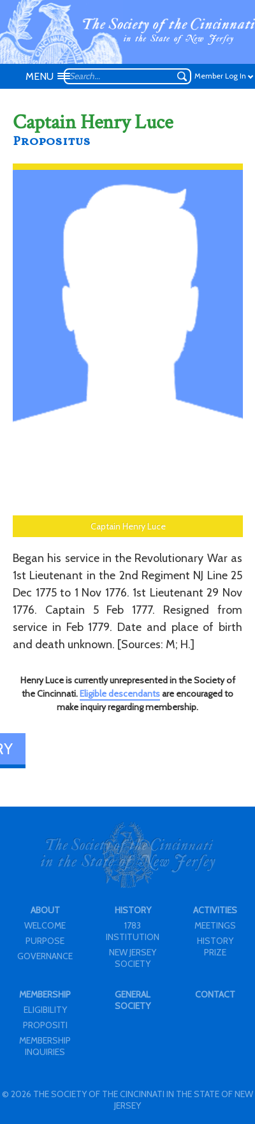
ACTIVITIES (215, 910)
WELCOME (45, 925)
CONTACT (215, 994)
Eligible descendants (120, 693)
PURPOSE (45, 940)
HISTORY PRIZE (215, 946)
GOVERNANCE (45, 956)
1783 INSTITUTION (132, 931)
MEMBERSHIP (45, 994)
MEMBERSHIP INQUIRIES (45, 1046)
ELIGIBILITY (45, 1009)
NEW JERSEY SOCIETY (132, 957)
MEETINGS (215, 925)
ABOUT (45, 910)
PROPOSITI (45, 1025)
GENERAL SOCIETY (132, 1000)
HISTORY (133, 910)
